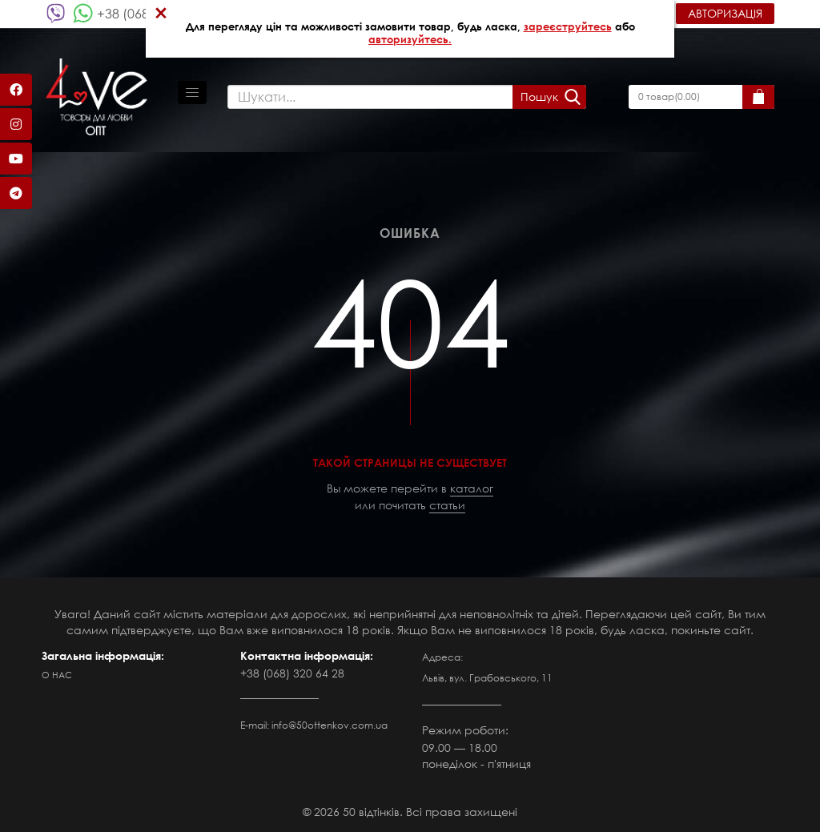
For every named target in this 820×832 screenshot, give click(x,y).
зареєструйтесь (568, 26)
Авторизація (725, 13)
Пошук (539, 96)
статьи (447, 504)
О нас (57, 675)
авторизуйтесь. (410, 39)
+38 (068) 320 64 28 (292, 673)
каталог (471, 488)
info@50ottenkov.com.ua (329, 725)
